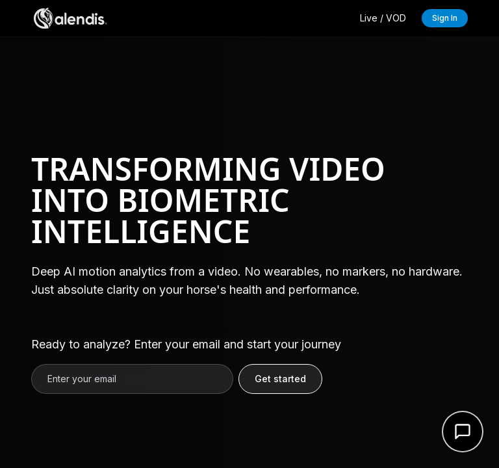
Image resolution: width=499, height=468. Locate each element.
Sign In (444, 18)
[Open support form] (462, 431)
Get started (280, 378)
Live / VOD (383, 17)
